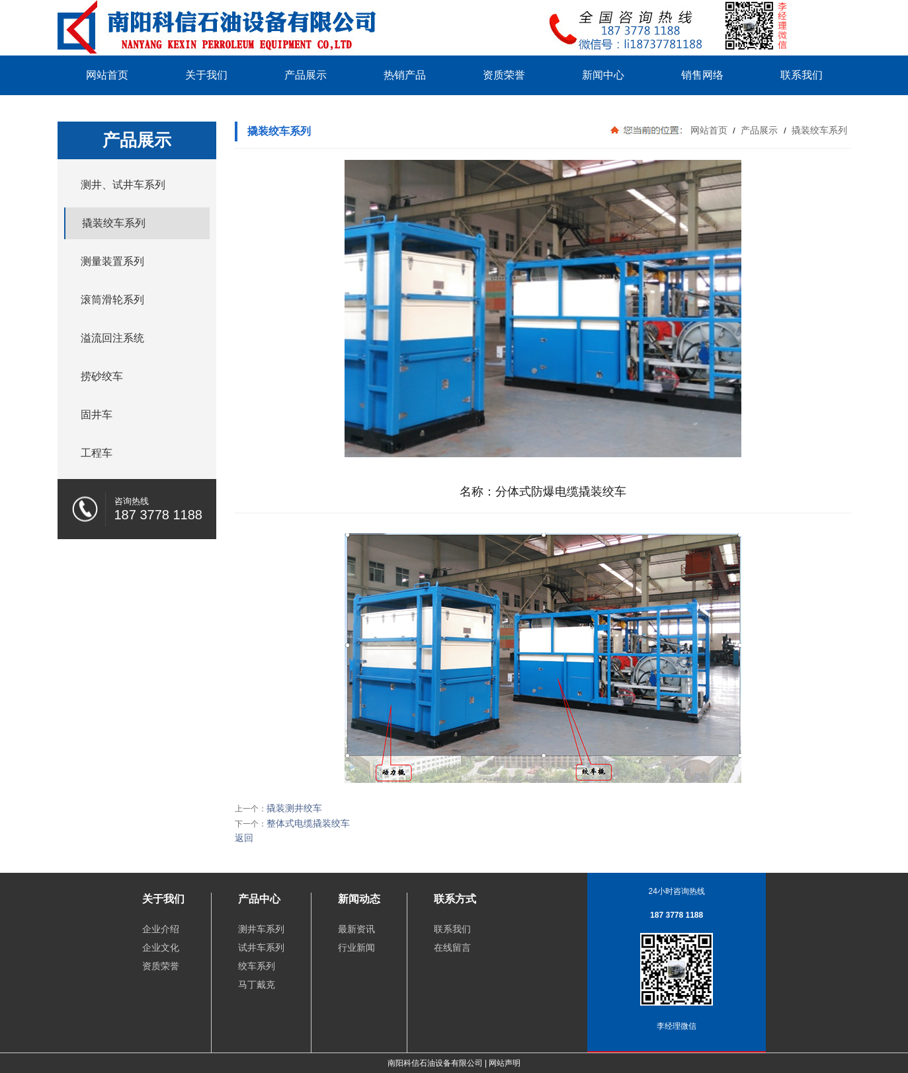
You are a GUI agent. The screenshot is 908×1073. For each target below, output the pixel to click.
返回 (244, 837)
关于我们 (206, 75)
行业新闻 (356, 947)
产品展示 (305, 75)
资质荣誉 (504, 75)
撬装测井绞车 (294, 808)
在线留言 (452, 947)
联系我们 (801, 75)
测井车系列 (261, 929)
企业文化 (160, 947)
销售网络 (702, 75)
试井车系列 (261, 947)
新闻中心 (603, 75)
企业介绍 (160, 929)
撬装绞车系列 (819, 130)
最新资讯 (356, 929)
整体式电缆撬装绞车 (308, 823)
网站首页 (107, 75)
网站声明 (504, 1063)
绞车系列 (256, 966)
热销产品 (405, 75)
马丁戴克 (256, 984)
